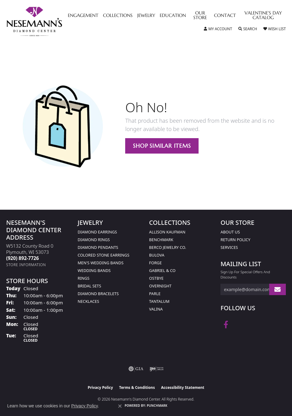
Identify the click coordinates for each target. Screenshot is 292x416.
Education (173, 15)
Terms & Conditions (137, 387)
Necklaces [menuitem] (88, 301)
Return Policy (235, 239)
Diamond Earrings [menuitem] (97, 232)
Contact (225, 15)
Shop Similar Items (162, 145)
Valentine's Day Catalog (263, 15)
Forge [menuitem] (155, 263)
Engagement (83, 15)
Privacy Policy (100, 387)
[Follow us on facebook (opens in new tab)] (226, 324)
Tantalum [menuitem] (159, 301)
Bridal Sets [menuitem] (89, 286)
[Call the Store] (22, 258)
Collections (118, 15)
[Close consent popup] (120, 406)
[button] (218, 29)
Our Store (200, 15)
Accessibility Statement (182, 387)
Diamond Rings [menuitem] (94, 239)
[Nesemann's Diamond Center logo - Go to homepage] (48, 21)
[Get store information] (26, 264)
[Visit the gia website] (136, 368)
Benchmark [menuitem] (161, 239)
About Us (230, 232)
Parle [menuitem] (155, 293)
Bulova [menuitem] (156, 255)
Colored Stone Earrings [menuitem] (104, 255)
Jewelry (146, 15)
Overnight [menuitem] (160, 286)
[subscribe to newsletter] (277, 289)
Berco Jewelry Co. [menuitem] (167, 247)
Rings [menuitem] (83, 278)
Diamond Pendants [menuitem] (98, 247)
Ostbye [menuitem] (156, 278)
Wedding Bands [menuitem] (94, 270)
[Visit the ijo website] (156, 368)
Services (229, 247)
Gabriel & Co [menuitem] (162, 270)
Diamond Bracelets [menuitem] (98, 293)
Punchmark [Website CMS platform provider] (157, 405)
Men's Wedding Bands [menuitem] (101, 263)
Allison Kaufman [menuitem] (167, 232)
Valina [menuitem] (156, 309)
